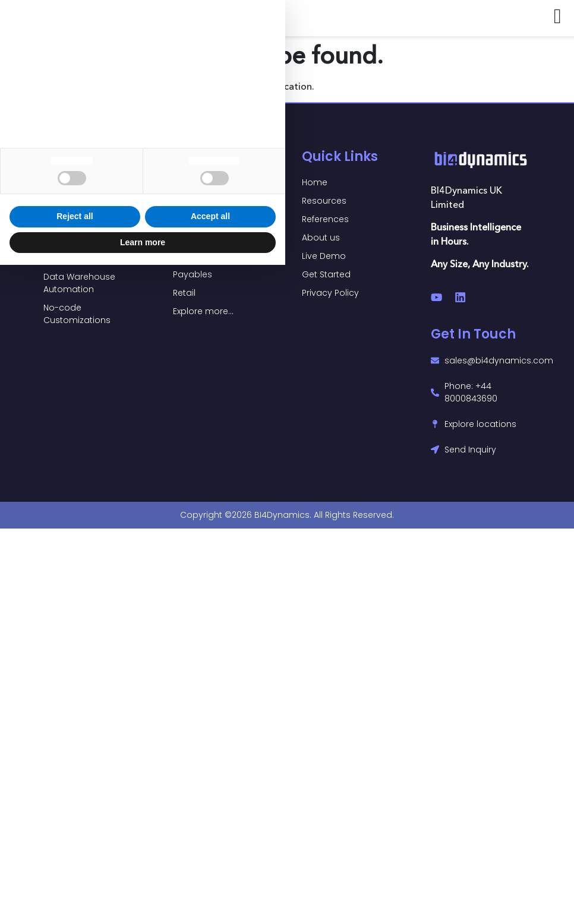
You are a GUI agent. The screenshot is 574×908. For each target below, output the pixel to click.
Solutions (74, 156)
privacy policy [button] (48, 693)
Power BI (202, 156)
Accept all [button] (210, 859)
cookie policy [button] (90, 717)
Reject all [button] (74, 859)
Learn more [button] (142, 885)
